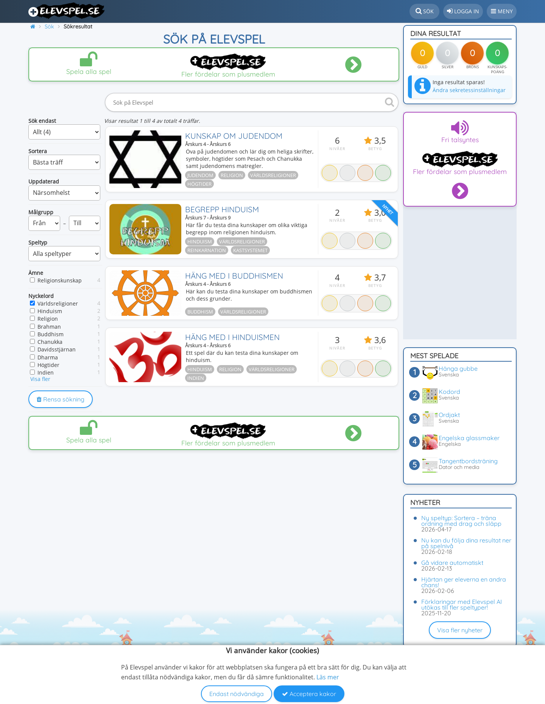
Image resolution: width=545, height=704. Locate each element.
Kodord (449, 391)
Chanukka (49, 341)
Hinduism (49, 311)
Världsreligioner (57, 303)
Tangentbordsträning (468, 461)
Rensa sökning (60, 399)
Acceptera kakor (309, 694)
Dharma (47, 357)
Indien (45, 372)
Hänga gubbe (458, 368)
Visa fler (40, 379)
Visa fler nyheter (460, 630)
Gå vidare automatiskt (452, 562)
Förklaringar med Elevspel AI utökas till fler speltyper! (461, 604)
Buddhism (50, 334)
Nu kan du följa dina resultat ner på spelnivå (466, 543)
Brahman (49, 326)
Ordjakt (449, 415)
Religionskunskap (59, 280)
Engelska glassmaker (469, 438)
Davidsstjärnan (56, 349)
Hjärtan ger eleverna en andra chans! (463, 582)
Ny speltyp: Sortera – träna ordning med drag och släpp (461, 520)
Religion (47, 318)
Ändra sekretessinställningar (469, 90)
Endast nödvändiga (236, 694)
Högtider (48, 364)
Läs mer (327, 677)
